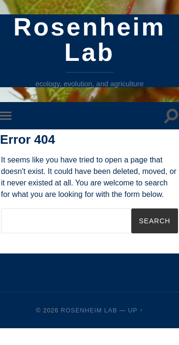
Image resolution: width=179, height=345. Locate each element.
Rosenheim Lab (89, 39)
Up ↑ (135, 310)
